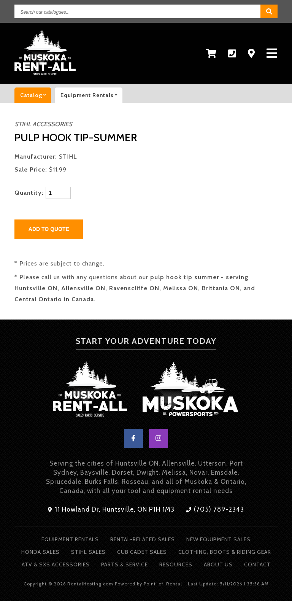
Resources (175, 564)
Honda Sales (40, 552)
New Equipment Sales (218, 539)
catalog (35, 95)
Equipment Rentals (70, 539)
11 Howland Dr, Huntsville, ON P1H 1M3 (111, 509)
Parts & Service (124, 564)
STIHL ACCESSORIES (43, 124)
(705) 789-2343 (215, 509)
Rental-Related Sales (142, 539)
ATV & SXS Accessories (56, 564)
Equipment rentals (91, 95)
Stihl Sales (88, 552)
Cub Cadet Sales (142, 552)
